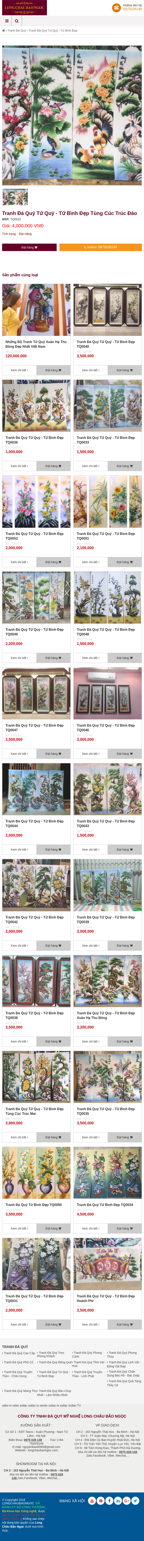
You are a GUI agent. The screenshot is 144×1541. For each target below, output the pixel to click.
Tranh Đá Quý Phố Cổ (17, 1362)
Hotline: (100, 247)
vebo (15, 1405)
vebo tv (7, 1405)
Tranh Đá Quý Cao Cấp (18, 1353)
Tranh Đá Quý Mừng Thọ (19, 1391)
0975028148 (132, 9)
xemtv (43, 1405)
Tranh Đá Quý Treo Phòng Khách (50, 1354)
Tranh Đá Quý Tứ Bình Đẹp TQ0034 (105, 1205)
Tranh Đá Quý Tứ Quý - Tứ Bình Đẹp (53, 30)
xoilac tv (33, 1405)
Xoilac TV (74, 1405)
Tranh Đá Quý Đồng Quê (54, 1362)
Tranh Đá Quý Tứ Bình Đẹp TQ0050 (33, 1205)
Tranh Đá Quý (17, 30)
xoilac (23, 1405)
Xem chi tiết (19, 370)
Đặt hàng (29, 247)
